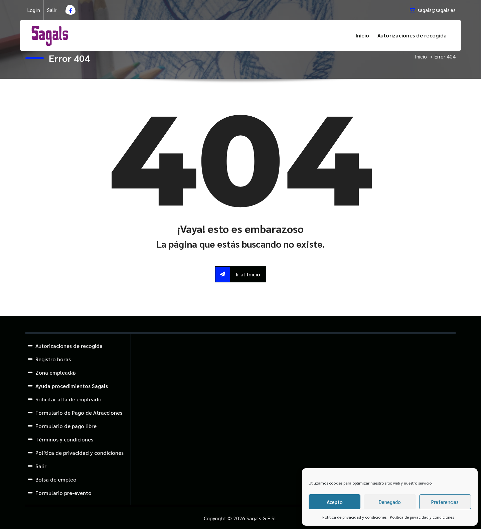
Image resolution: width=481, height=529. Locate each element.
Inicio (362, 35)
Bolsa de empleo (55, 479)
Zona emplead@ (55, 372)
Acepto (335, 502)
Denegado (390, 502)
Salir (51, 10)
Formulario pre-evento (63, 492)
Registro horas (53, 359)
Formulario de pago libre (66, 425)
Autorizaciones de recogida (412, 35)
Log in (33, 10)
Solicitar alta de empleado (68, 399)
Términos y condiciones (64, 439)
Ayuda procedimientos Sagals (71, 385)
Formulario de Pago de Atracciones (78, 412)
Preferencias (445, 502)
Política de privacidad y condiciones (354, 517)
